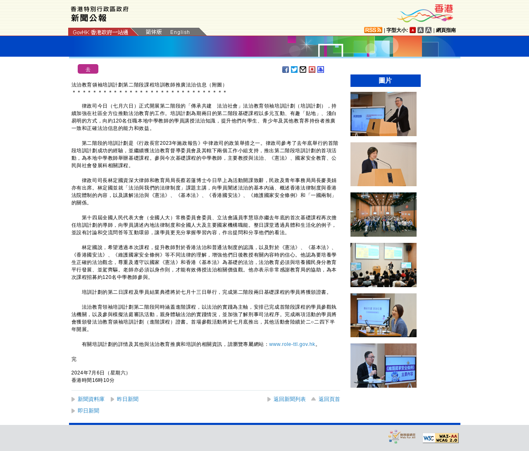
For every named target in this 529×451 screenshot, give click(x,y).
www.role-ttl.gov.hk (292, 344)
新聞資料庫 (91, 399)
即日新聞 (88, 411)
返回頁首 (329, 399)
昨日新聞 (127, 399)
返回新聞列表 (290, 399)
